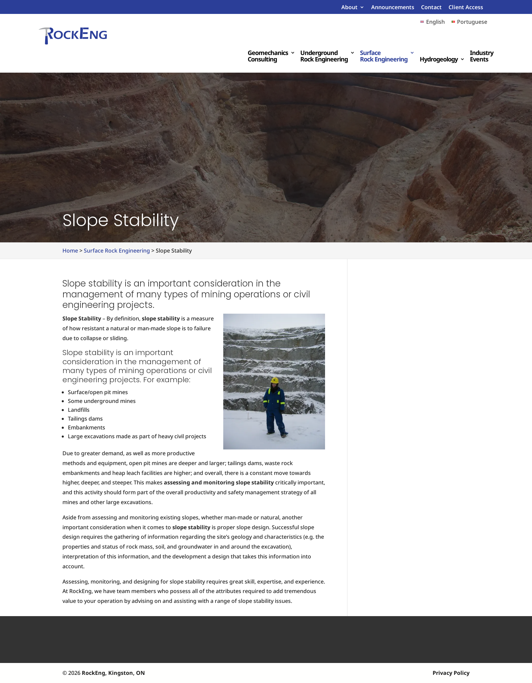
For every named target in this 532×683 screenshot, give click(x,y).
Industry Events (481, 56)
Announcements (392, 7)
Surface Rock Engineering (383, 56)
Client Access (466, 7)
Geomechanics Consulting (268, 56)
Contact (431, 7)
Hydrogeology (439, 59)
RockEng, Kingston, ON (113, 673)
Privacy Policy (451, 673)
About (349, 7)
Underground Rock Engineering (324, 56)
